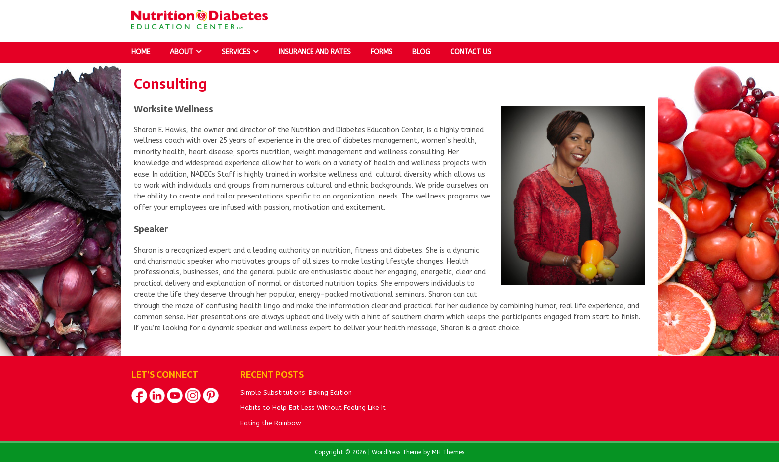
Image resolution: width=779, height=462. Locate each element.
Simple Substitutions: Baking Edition (296, 392)
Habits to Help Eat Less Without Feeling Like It (313, 407)
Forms (381, 52)
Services (236, 52)
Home (140, 52)
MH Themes (448, 452)
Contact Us (470, 52)
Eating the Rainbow (270, 423)
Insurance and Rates (315, 52)
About (181, 52)
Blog (421, 52)
